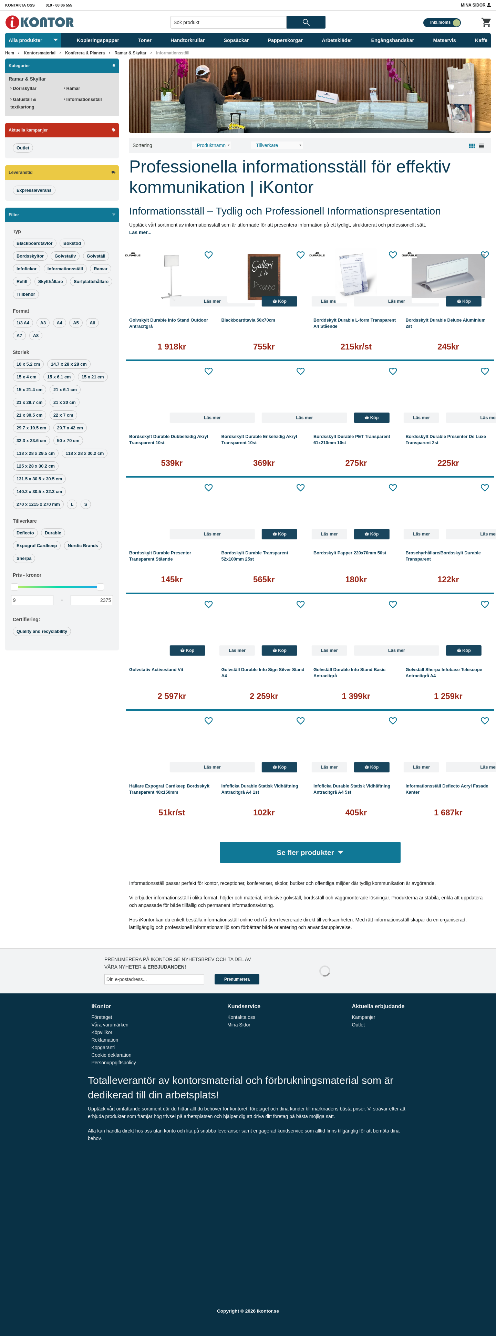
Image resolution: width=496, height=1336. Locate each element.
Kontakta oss (20, 5)
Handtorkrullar (187, 40)
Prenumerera (237, 979)
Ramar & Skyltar (130, 53)
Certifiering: (26, 619)
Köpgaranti (103, 1047)
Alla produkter (33, 40)
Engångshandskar (392, 40)
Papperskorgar (285, 40)
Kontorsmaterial (39, 53)
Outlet (358, 1024)
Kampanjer (363, 1017)
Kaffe (481, 40)
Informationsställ (172, 53)
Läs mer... (140, 232)
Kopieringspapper (98, 40)
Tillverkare (25, 521)
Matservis (444, 40)
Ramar (72, 88)
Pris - (27, 575)
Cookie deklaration (111, 1055)
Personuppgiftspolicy (113, 1062)
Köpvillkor (101, 1032)
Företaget (101, 1017)
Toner (145, 40)
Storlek (21, 352)
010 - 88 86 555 (59, 5)
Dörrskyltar (23, 88)
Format (21, 311)
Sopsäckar (236, 40)
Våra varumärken (109, 1024)
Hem (9, 53)
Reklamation (104, 1040)
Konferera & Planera (85, 53)
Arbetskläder (337, 40)
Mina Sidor (476, 5)
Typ (17, 231)
